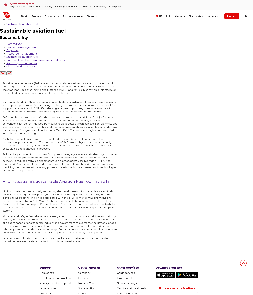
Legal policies (48, 288)
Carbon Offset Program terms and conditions (35, 60)
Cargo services (126, 272)
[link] (126, 5)
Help (168, 16)
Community (14, 44)
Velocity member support (55, 283)
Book (24, 16)
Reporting (13, 50)
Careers (83, 278)
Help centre (47, 272)
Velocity (92, 16)
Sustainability (86, 288)
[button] (159, 16)
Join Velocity (214, 16)
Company (84, 272)
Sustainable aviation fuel (22, 24)
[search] (246, 16)
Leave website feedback (177, 288)
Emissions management (21, 47)
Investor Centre (87, 283)
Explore (36, 16)
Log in (232, 16)
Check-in (180, 16)
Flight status (196, 16)
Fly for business (73, 16)
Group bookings (127, 283)
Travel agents (125, 278)
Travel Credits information (55, 278)
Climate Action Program (21, 66)
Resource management (21, 53)
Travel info (52, 16)
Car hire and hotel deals (131, 288)
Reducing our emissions (21, 63)
